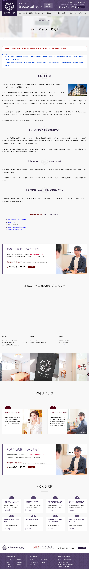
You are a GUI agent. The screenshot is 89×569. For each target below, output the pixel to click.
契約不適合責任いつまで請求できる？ (17, 219)
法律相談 (7, 562)
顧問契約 (31, 559)
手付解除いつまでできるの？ (15, 229)
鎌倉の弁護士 (4, 38)
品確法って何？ (12, 222)
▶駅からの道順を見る (63, 344)
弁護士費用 (8, 564)
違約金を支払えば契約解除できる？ (17, 227)
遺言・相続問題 (44, 559)
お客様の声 (19, 562)
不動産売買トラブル (14, 38)
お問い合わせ (19, 561)
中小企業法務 (44, 562)
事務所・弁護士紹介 (10, 561)
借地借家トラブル (33, 561)
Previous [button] (7, 367)
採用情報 (19, 564)
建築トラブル (32, 564)
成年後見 (43, 561)
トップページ (8, 559)
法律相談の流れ (9, 566)
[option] (16, 367)
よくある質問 (19, 559)
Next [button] (82, 367)
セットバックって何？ (13, 224)
